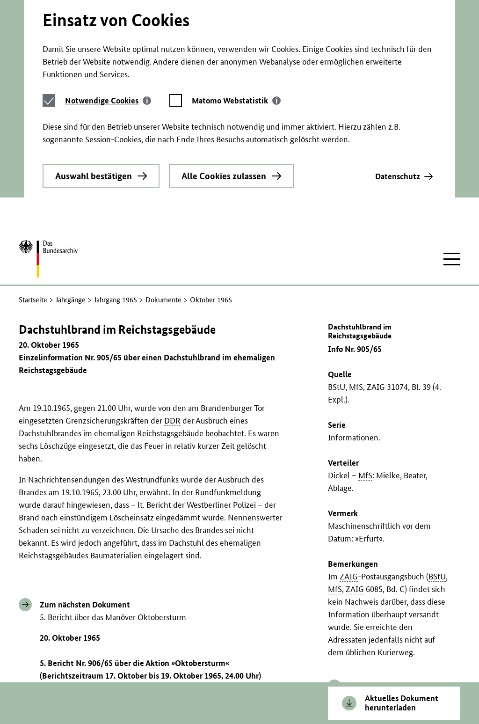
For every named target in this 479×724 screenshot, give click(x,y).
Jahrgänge (71, 219)
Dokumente (163, 219)
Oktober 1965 (211, 219)
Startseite (33, 219)
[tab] (108, 44)
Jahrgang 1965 (115, 219)
